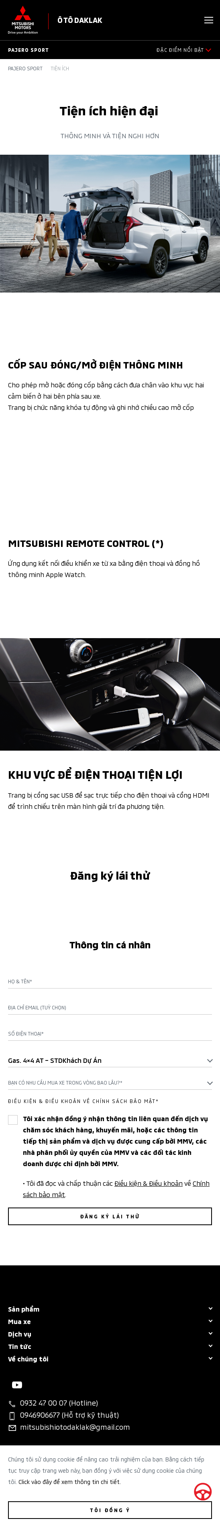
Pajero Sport (25, 68)
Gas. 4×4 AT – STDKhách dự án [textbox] (55, 1060)
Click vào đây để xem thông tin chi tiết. (69, 1481)
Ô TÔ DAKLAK (79, 19)
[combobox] (110, 1060)
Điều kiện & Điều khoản (148, 1182)
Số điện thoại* (26, 1033)
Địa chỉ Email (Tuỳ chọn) (37, 1007)
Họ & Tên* (20, 981)
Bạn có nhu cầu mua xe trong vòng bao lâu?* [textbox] (65, 1082)
